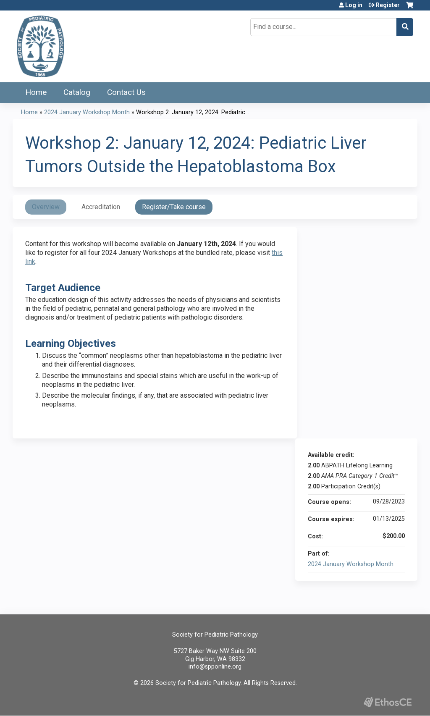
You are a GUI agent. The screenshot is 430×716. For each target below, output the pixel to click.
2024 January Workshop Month (87, 112)
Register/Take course (174, 207)
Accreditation (100, 207)
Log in (353, 5)
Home (36, 92)
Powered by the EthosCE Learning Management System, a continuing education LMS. (387, 702)
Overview (46, 207)
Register (388, 5)
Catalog (76, 92)
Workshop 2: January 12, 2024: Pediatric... (192, 112)
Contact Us (126, 92)
